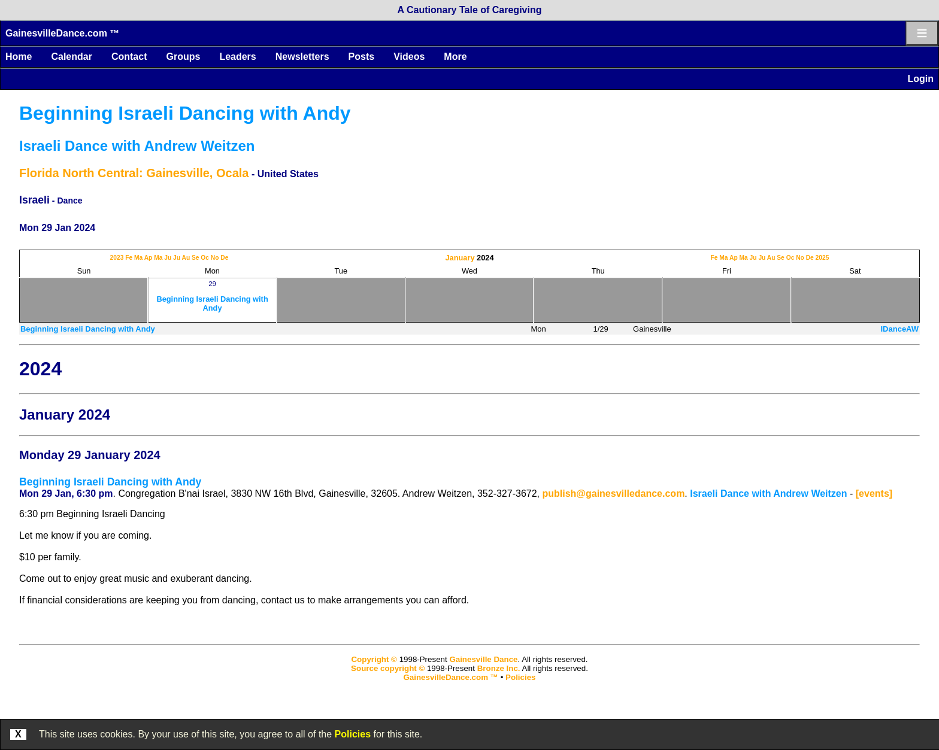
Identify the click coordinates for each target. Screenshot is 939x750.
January (459, 257)
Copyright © (373, 659)
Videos (409, 56)
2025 (822, 257)
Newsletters (302, 56)
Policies (353, 734)
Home (18, 56)
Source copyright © (388, 668)
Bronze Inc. (498, 668)
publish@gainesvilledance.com (613, 493)
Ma (138, 257)
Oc (205, 257)
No (215, 257)
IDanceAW (899, 328)
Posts (362, 56)
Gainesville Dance (483, 659)
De (224, 257)
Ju (167, 257)
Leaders (237, 56)
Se (195, 257)
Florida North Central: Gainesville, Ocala (134, 173)
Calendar (71, 56)
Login (920, 79)
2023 (117, 257)
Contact (129, 56)
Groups (183, 56)
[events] (874, 493)
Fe (128, 257)
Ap (148, 257)
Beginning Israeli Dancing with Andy (185, 113)
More (455, 56)
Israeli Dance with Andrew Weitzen (137, 146)
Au (185, 257)
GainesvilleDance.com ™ (62, 33)
